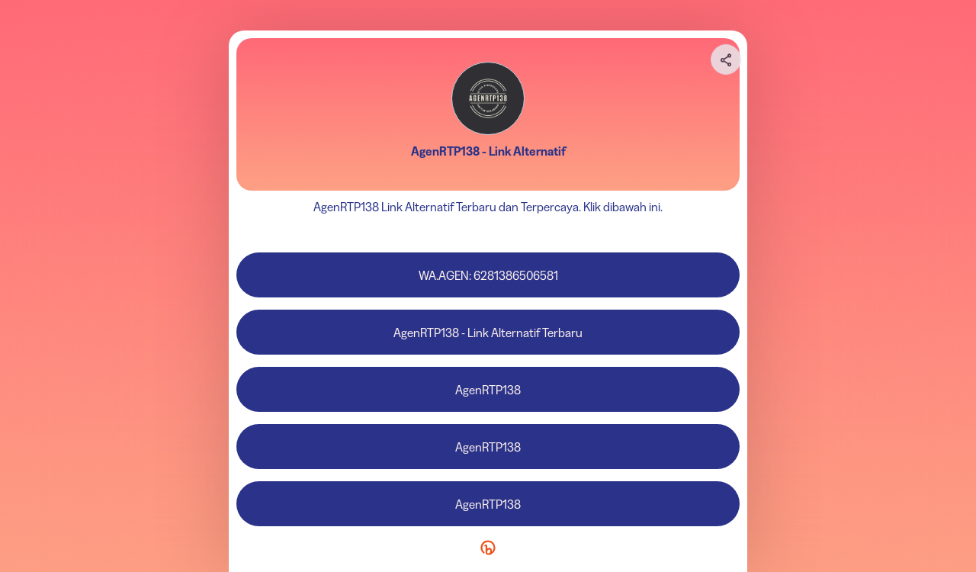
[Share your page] (726, 59)
